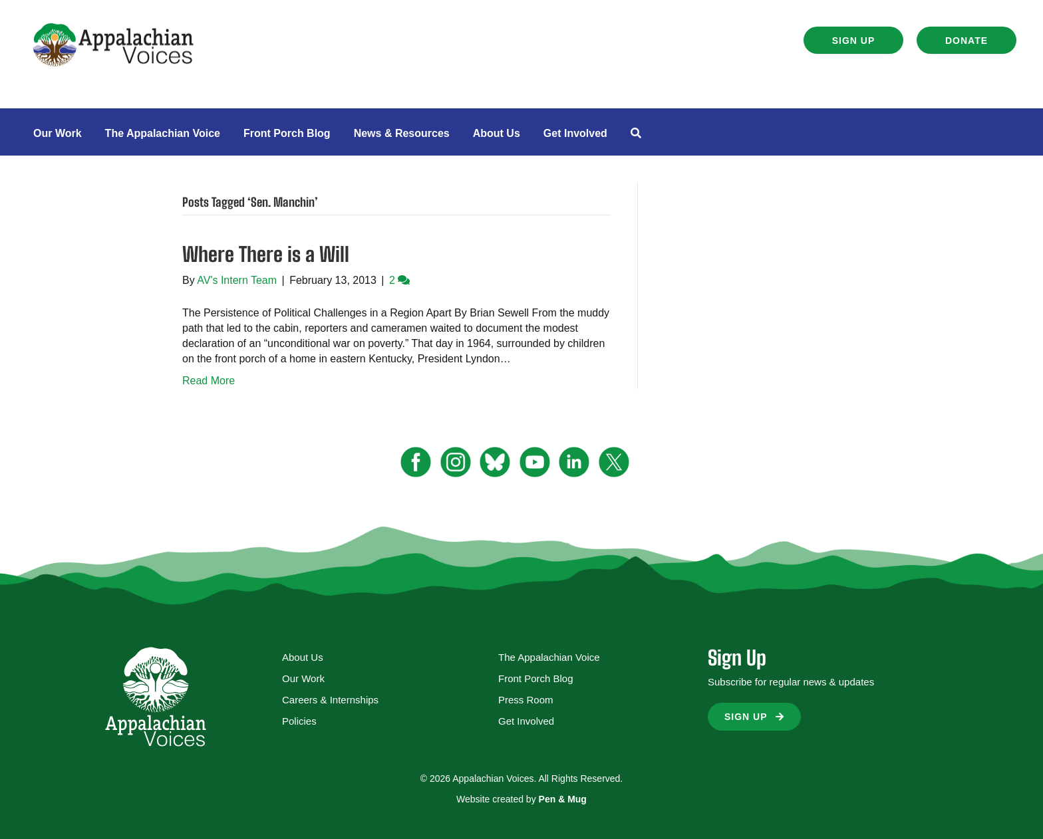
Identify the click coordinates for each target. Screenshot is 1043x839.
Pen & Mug (563, 799)
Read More (208, 380)
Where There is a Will (265, 254)
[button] (853, 40)
